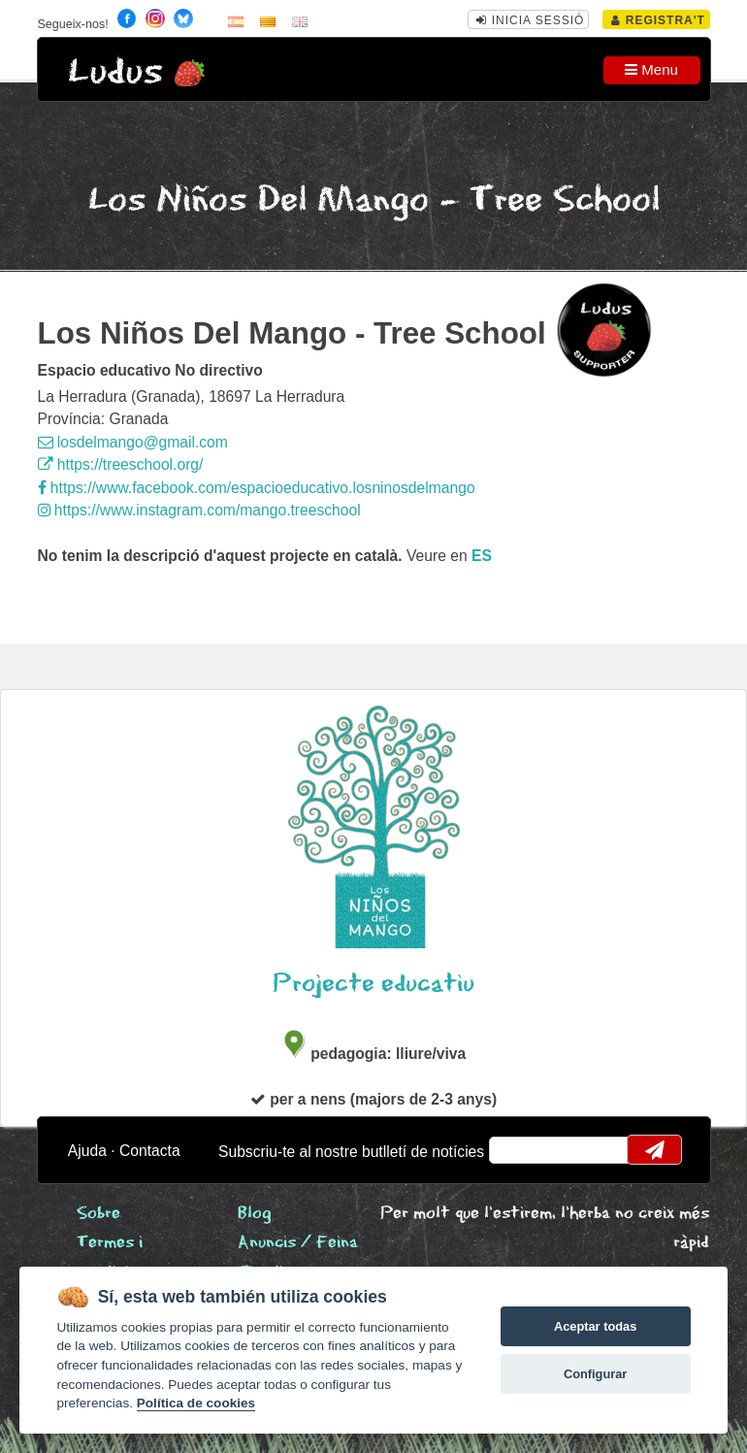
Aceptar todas (595, 1326)
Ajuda (87, 1150)
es (481, 555)
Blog (255, 1214)
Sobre (98, 1214)
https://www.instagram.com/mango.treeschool (199, 510)
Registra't (658, 20)
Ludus (115, 72)
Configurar (595, 1374)
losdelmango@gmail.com (133, 442)
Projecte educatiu (373, 984)
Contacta (149, 1150)
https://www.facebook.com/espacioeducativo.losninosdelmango (256, 487)
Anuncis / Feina (298, 1243)
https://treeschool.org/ (121, 464)
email (515, 1150)
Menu (651, 69)
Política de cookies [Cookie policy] (196, 1403)
